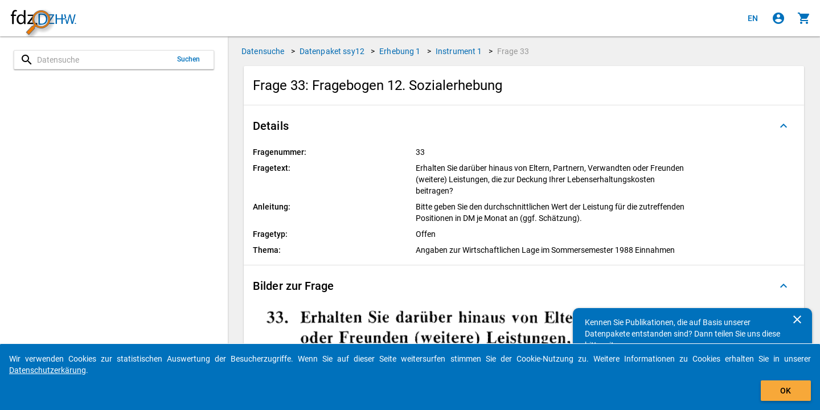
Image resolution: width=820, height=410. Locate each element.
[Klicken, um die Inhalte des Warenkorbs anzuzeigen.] (804, 18)
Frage (513, 51)
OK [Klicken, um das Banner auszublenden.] (785, 390)
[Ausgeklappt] (783, 125)
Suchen (188, 59)
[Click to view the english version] (752, 18)
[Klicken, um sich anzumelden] (778, 18)
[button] (524, 125)
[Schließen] (797, 319)
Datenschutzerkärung (47, 370)
